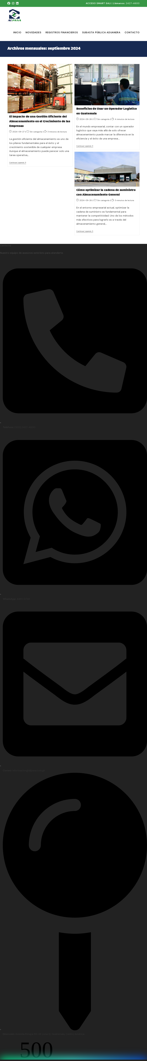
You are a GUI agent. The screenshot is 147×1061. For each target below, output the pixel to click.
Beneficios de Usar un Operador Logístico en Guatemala (106, 111)
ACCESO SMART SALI (98, 3)
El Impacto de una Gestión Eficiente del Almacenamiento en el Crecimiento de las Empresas (39, 121)
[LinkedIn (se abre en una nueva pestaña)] (17, 3)
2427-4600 (133, 3)
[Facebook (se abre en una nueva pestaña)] (9, 3)
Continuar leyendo (17, 163)
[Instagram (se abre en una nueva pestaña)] (13, 3)
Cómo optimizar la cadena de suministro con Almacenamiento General (106, 193)
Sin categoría (36, 131)
